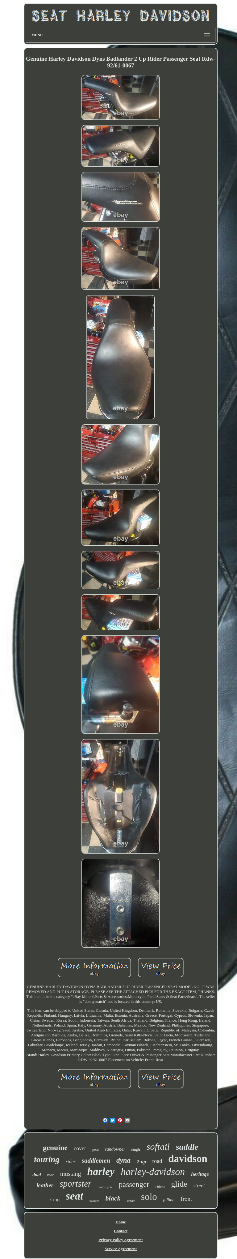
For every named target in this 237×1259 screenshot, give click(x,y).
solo (149, 1196)
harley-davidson (153, 1171)
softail (158, 1146)
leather (44, 1185)
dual (36, 1174)
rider (71, 1161)
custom (94, 1200)
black (113, 1198)
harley (100, 1171)
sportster (75, 1183)
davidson (187, 1158)
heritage (200, 1174)
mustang (70, 1173)
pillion (169, 1199)
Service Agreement (121, 1248)
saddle (187, 1147)
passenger (134, 1184)
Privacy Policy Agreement (120, 1239)
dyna (123, 1160)
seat (74, 1196)
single (135, 1149)
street (199, 1185)
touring (47, 1159)
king (54, 1199)
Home (120, 1222)
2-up (141, 1161)
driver (131, 1200)
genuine (55, 1148)
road (157, 1161)
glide (179, 1184)
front (186, 1199)
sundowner (115, 1149)
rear (50, 1174)
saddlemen (96, 1160)
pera (95, 1149)
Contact (120, 1231)
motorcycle (105, 1187)
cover (80, 1148)
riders (160, 1186)
